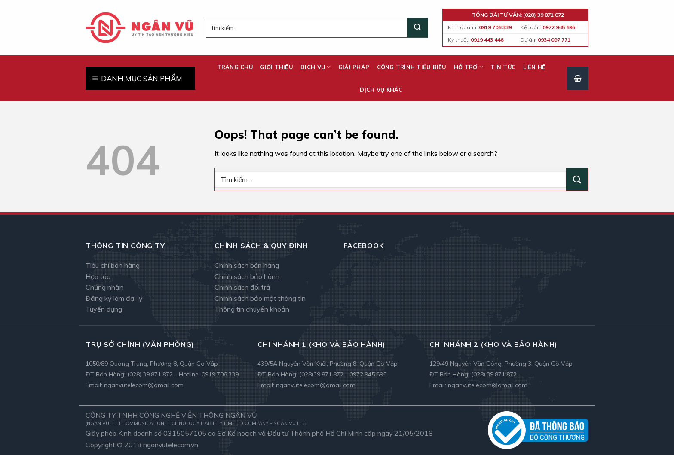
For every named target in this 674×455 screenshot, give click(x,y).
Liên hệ (534, 67)
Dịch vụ (315, 67)
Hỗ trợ (468, 67)
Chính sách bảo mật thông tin (260, 298)
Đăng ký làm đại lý (114, 298)
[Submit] (417, 28)
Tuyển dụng (104, 309)
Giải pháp (353, 67)
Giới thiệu (276, 67)
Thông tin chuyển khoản (251, 309)
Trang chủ (235, 67)
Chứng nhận (104, 287)
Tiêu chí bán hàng (113, 265)
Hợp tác (98, 276)
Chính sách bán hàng (246, 265)
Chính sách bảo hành (246, 276)
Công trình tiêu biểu (412, 67)
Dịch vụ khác (381, 89)
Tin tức (502, 67)
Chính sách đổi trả (242, 287)
